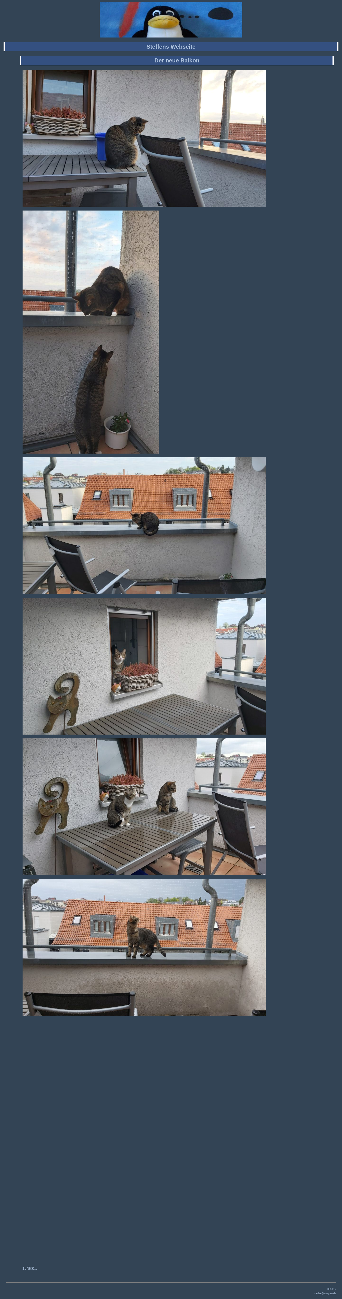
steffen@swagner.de (325, 1293)
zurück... (30, 1268)
